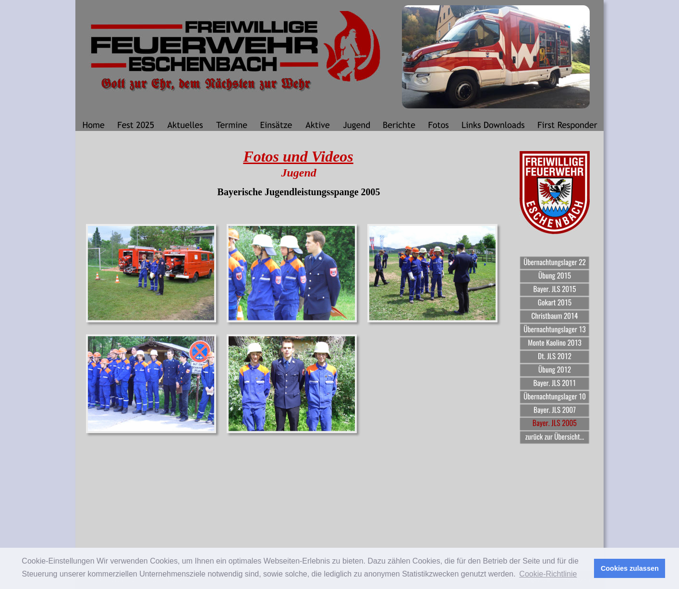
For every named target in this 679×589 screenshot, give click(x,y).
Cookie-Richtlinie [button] (548, 574)
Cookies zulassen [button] (630, 568)
